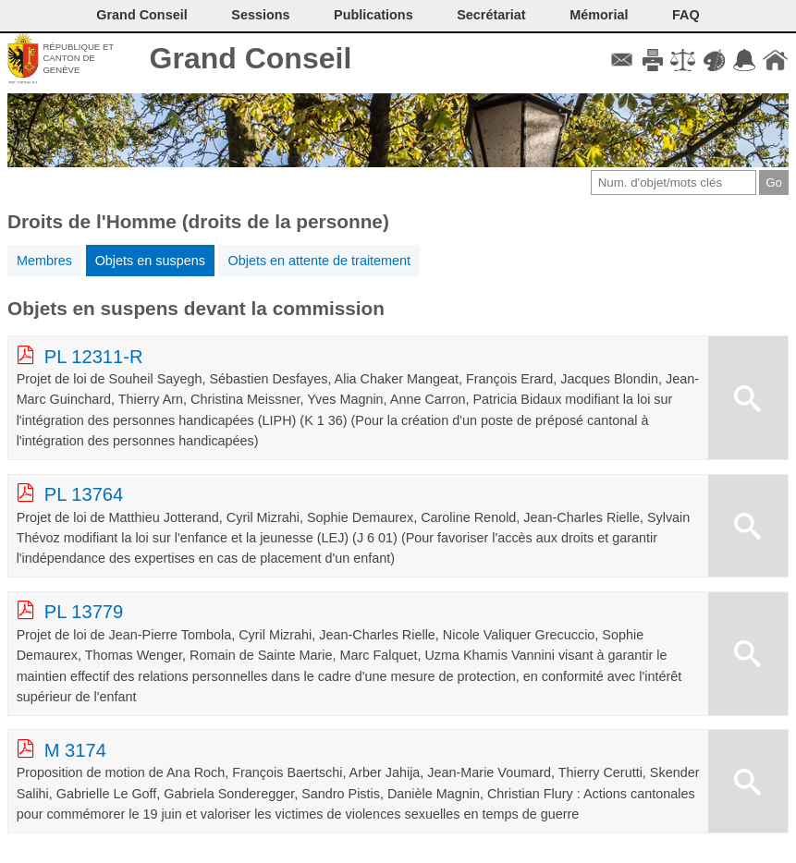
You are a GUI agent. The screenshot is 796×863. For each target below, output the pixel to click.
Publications (373, 14)
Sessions (260, 14)
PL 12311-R (93, 356)
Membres (44, 260)
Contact (621, 60)
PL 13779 (84, 612)
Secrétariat (491, 14)
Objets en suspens (150, 260)
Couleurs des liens (714, 60)
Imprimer (652, 60)
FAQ (686, 14)
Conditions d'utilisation (682, 60)
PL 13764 (84, 494)
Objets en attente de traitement (318, 260)
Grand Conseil (251, 58)
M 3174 (75, 750)
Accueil (775, 60)
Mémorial (598, 14)
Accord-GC (744, 60)
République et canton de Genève (78, 58)
